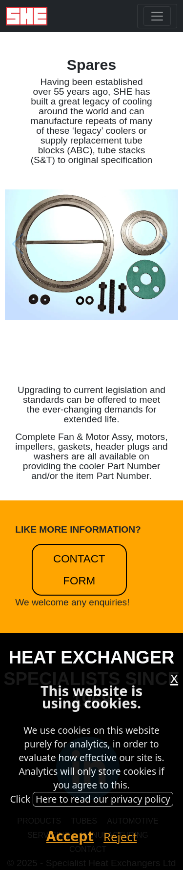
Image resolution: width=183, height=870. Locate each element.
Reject (120, 837)
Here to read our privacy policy (103, 799)
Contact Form (79, 570)
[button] (135, 244)
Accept (70, 835)
